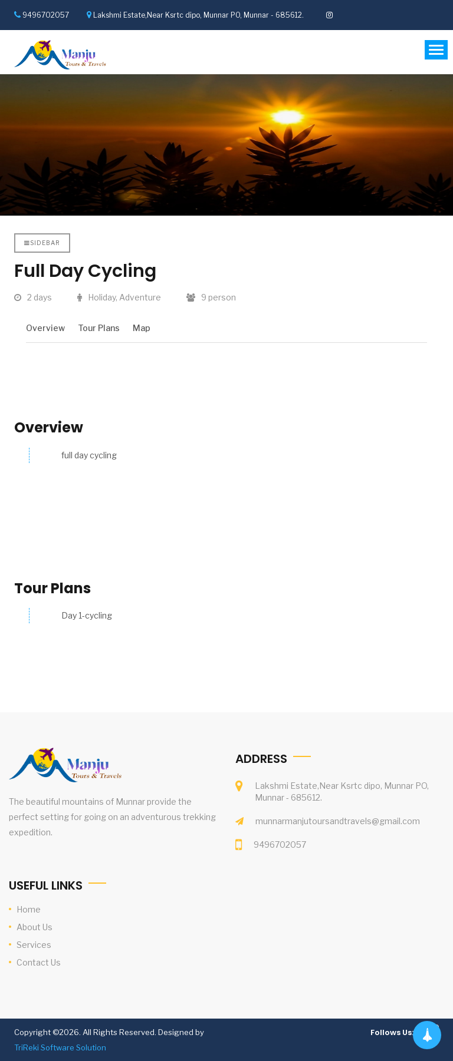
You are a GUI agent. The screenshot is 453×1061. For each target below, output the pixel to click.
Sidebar (42, 242)
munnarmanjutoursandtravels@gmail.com (337, 821)
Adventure (140, 297)
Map (141, 328)
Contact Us (39, 962)
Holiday (102, 297)
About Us (34, 927)
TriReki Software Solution (60, 1047)
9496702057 (45, 15)
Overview (45, 328)
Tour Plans (99, 328)
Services (34, 945)
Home (29, 909)
